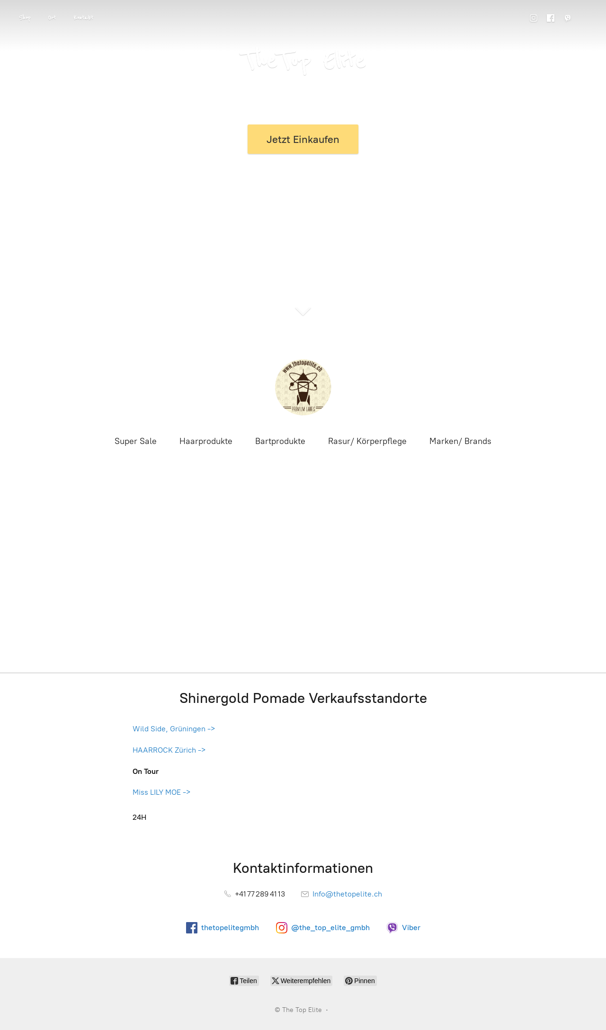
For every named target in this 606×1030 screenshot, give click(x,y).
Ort (52, 18)
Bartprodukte (280, 441)
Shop (24, 18)
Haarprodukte (205, 441)
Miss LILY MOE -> (161, 792)
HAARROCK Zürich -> (169, 750)
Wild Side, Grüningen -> (174, 728)
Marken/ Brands (460, 441)
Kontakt (83, 18)
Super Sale (136, 441)
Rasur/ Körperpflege (367, 441)
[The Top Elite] (303, 387)
